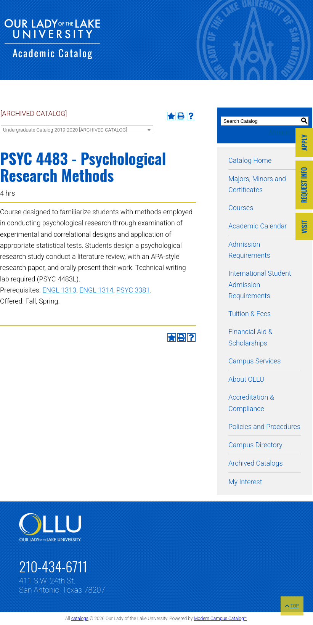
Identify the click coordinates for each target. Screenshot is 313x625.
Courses (240, 208)
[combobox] (77, 129)
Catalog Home (249, 160)
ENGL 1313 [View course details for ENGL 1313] (59, 290)
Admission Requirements (249, 249)
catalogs (79, 618)
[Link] (304, 143)
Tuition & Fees (249, 314)
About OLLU (246, 379)
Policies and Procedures (264, 427)
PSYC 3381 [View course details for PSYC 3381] (133, 290)
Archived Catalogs (255, 463)
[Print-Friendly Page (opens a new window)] (181, 116)
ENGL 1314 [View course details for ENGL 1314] (96, 290)
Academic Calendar (257, 226)
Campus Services (254, 361)
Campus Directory (255, 445)
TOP (292, 606)
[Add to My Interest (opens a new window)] (171, 116)
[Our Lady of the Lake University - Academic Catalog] (52, 57)
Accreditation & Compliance (251, 402)
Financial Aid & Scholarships (250, 337)
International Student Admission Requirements (259, 284)
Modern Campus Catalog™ (220, 618)
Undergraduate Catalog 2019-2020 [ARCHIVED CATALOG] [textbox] (65, 130)
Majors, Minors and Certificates (257, 184)
